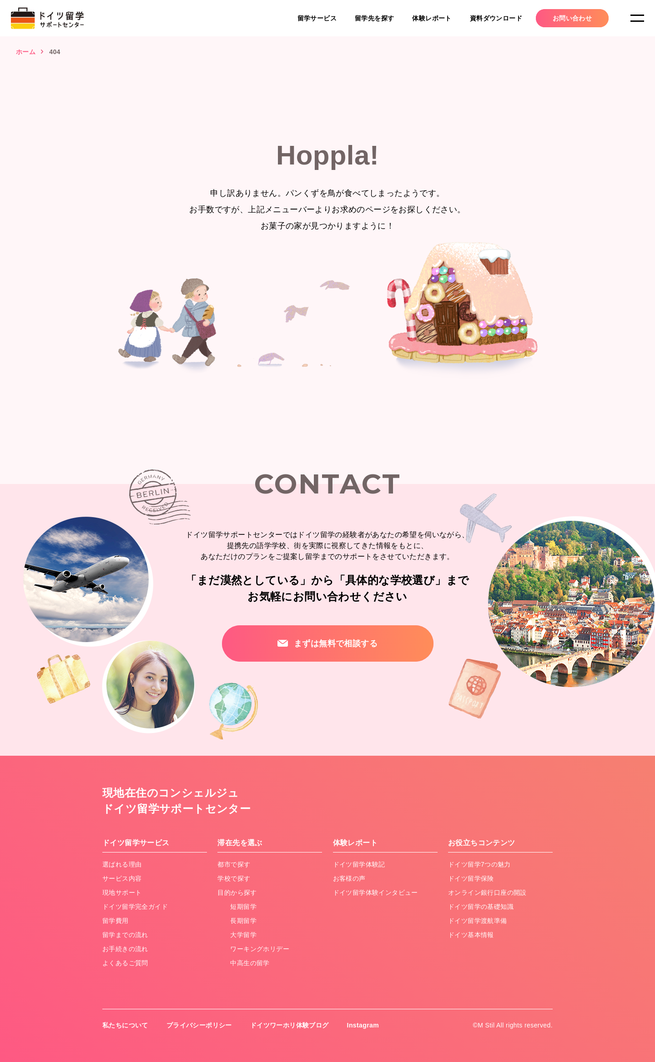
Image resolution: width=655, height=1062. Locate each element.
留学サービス (317, 18)
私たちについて (125, 1025)
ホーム (25, 51)
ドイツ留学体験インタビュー (375, 892)
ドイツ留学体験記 (359, 864)
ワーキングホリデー (259, 948)
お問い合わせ (572, 18)
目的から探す (237, 892)
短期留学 (243, 906)
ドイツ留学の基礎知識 (481, 906)
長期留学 (243, 920)
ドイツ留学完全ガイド (135, 906)
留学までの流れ (125, 934)
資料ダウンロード (496, 18)
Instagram (363, 1025)
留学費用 (115, 920)
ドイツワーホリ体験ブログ (289, 1025)
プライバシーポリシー (199, 1025)
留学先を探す (374, 18)
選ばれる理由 (121, 864)
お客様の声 (349, 878)
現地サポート (121, 892)
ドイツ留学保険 (471, 878)
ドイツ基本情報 (471, 934)
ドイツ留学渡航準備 (477, 920)
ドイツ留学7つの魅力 (479, 864)
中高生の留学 (249, 963)
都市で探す (233, 864)
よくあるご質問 (125, 963)
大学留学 (243, 934)
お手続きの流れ (125, 948)
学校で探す (233, 878)
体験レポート (431, 18)
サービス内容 (121, 878)
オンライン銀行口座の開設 (487, 892)
